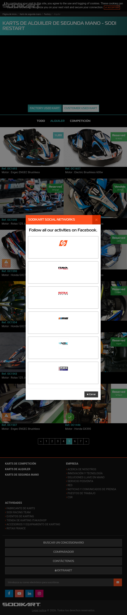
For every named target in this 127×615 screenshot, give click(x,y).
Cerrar (91, 394)
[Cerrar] (96, 219)
